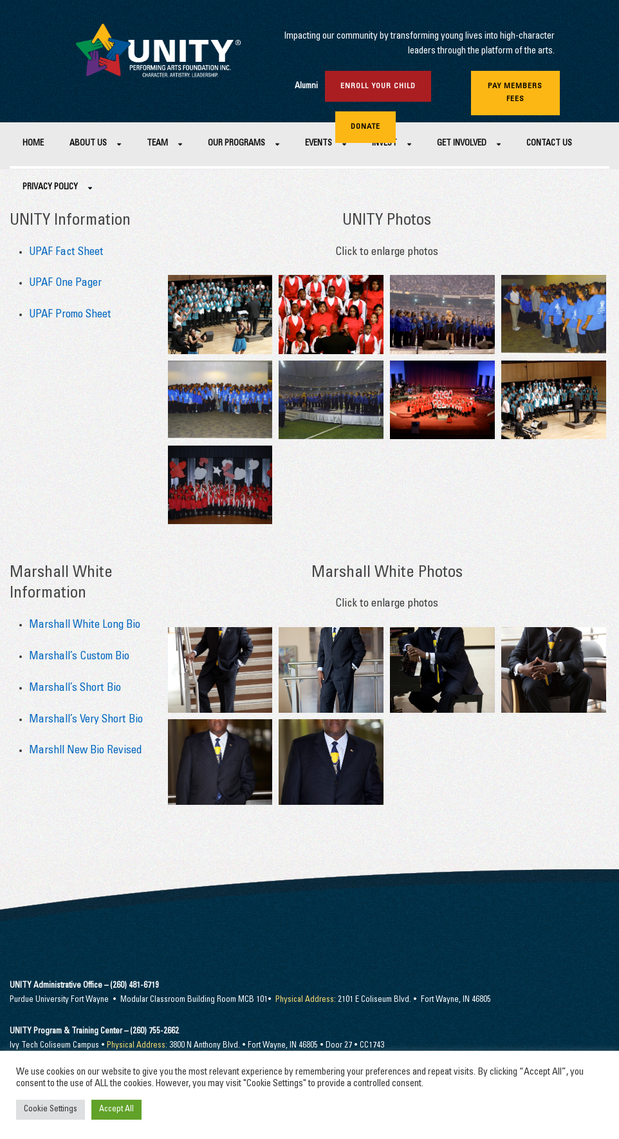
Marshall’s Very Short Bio (86, 720)
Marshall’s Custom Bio (79, 657)
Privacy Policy (50, 188)
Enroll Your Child (378, 86)
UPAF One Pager (65, 283)
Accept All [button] (116, 1110)
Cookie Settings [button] (50, 1110)
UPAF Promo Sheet (70, 315)
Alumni (306, 86)
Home (33, 144)
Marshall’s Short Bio (75, 688)
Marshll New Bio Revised (85, 751)
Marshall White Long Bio (84, 625)
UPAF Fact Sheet (66, 252)
